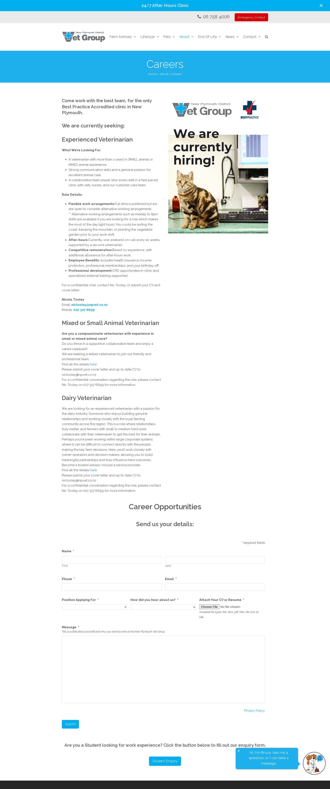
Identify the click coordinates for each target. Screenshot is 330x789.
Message (70, 627)
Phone (68, 579)
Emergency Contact (251, 17)
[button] (321, 5)
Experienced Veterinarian (97, 139)
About (164, 74)
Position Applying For (80, 600)
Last (168, 565)
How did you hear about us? (154, 600)
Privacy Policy (254, 711)
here (93, 364)
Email (171, 579)
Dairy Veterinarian (87, 397)
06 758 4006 (216, 16)
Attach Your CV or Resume (221, 600)
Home (152, 74)
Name (68, 551)
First (65, 565)
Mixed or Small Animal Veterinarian (110, 323)
